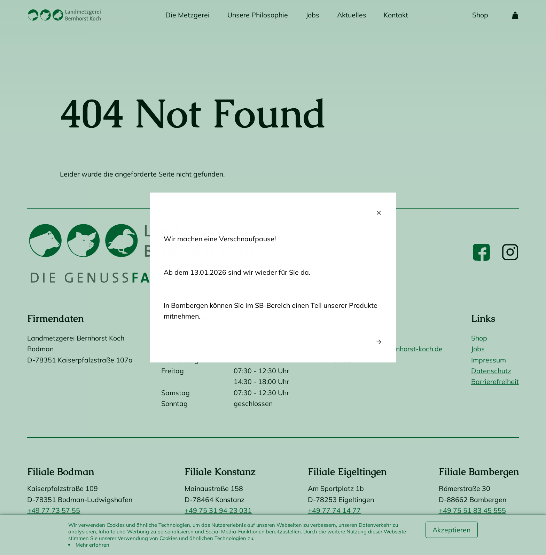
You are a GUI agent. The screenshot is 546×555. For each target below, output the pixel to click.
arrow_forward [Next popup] (378, 341)
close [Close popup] (378, 212)
